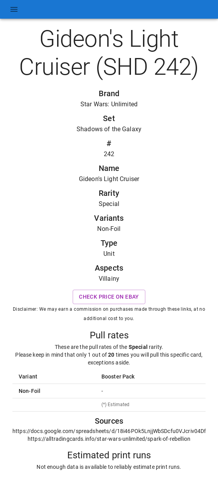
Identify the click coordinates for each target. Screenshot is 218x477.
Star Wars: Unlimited (109, 104)
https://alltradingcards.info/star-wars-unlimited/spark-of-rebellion (109, 439)
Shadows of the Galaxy (109, 129)
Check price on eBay (109, 297)
